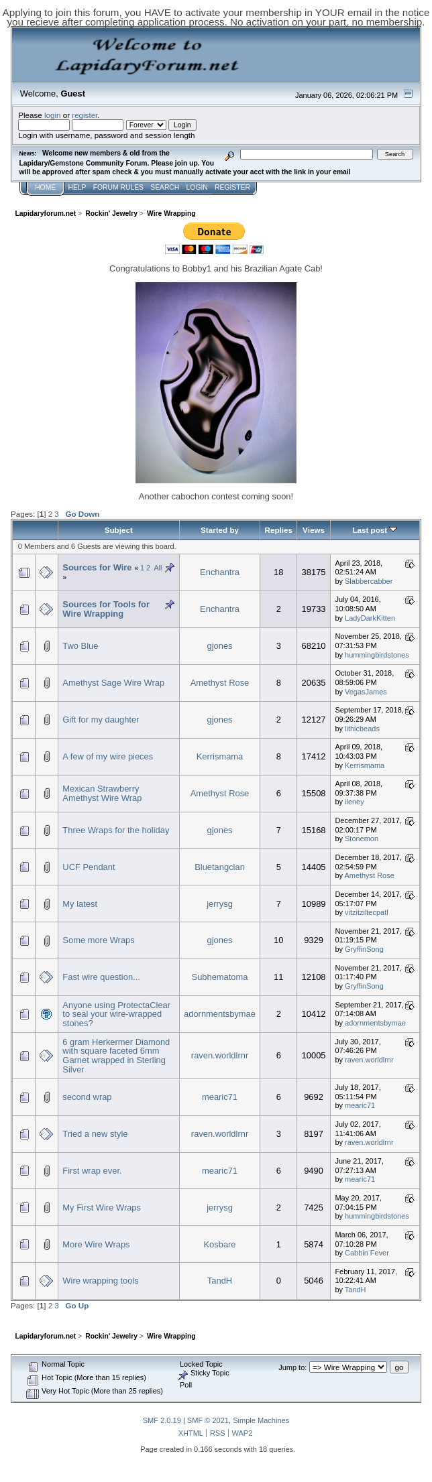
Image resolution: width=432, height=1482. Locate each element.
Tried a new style (94, 1134)
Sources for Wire (96, 567)
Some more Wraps (98, 940)
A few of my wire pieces (107, 756)
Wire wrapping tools (100, 1281)
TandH (219, 1281)
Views (314, 530)
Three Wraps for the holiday (115, 830)
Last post (374, 530)
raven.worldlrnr (219, 1055)
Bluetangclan (220, 867)
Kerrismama (220, 756)
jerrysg (220, 904)
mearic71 (219, 1097)
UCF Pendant (88, 867)
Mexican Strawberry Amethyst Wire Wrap (102, 793)
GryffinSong (364, 949)
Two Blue (80, 646)
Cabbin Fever (367, 1253)
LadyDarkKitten (370, 618)
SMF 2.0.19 (162, 1420)
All (158, 568)
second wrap (86, 1097)
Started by (220, 530)
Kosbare (219, 1244)
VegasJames (366, 692)
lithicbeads (362, 729)
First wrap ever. (91, 1171)
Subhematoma (220, 977)
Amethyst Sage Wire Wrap (113, 683)
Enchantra (219, 572)
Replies (278, 530)
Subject (119, 530)
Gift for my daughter (100, 720)
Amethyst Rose (220, 683)
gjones (219, 646)
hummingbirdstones (377, 655)
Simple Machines (261, 1420)
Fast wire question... (101, 977)
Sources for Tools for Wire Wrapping (106, 609)
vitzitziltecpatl (366, 912)
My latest (79, 904)
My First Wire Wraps (101, 1207)
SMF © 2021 (208, 1420)
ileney (354, 802)
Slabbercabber (368, 581)
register (84, 115)
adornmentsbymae (220, 1014)
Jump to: (292, 1367)
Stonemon (361, 839)
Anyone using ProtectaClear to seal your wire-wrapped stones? (116, 1014)
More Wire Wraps (95, 1244)
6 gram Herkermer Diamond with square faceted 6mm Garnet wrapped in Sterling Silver (116, 1055)
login (52, 115)
